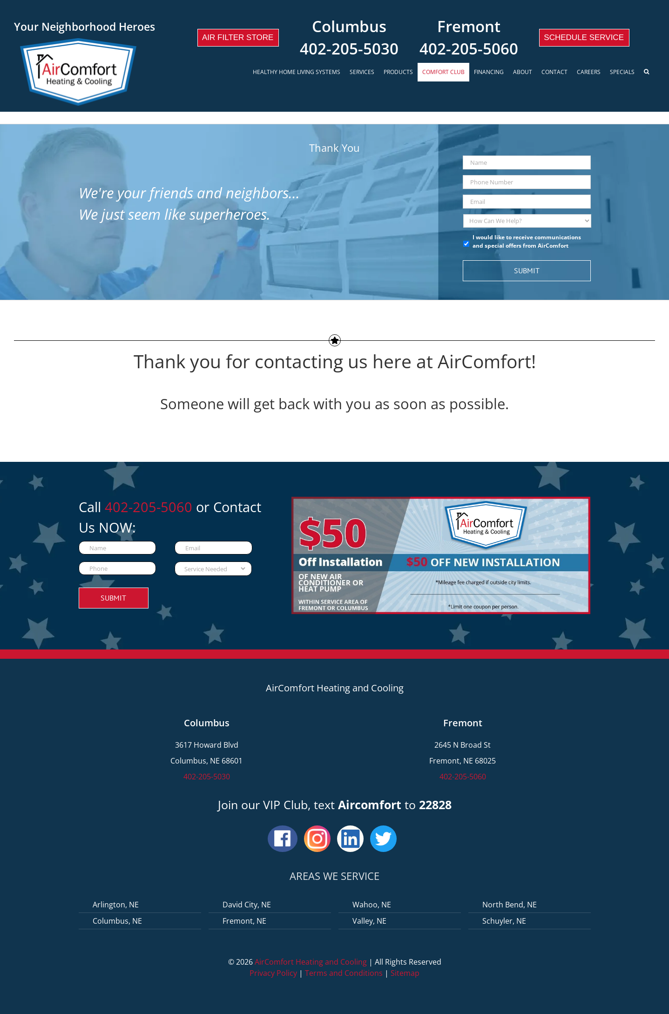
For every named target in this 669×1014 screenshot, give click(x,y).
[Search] (647, 72)
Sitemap (405, 973)
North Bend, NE (509, 904)
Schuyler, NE (504, 921)
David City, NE (247, 904)
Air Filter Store (237, 37)
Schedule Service (584, 37)
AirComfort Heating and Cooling (311, 962)
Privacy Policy (273, 973)
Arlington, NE (116, 904)
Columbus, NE (117, 921)
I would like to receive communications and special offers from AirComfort (527, 241)
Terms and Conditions (344, 973)
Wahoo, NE (371, 904)
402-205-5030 (349, 48)
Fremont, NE (244, 921)
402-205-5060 (468, 48)
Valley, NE (369, 921)
